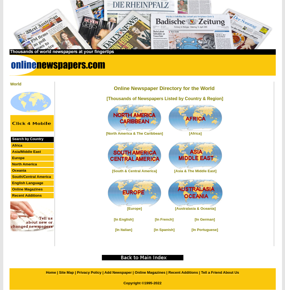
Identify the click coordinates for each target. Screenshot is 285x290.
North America (24, 164)
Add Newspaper (118, 272)
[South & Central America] (134, 171)
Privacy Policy (89, 272)
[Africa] (195, 133)
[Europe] (134, 208)
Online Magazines (27, 189)
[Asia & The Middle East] (195, 171)
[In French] (164, 219)
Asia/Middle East (26, 152)
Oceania (19, 170)
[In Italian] (123, 230)
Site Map (66, 272)
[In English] (124, 219)
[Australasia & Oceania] (195, 208)
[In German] (205, 219)
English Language (27, 183)
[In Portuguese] (205, 230)
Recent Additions (27, 195)
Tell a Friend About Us (220, 272)
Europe (18, 158)
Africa (17, 145)
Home (51, 272)
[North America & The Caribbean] (134, 133)
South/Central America (31, 177)
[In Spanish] (164, 230)
